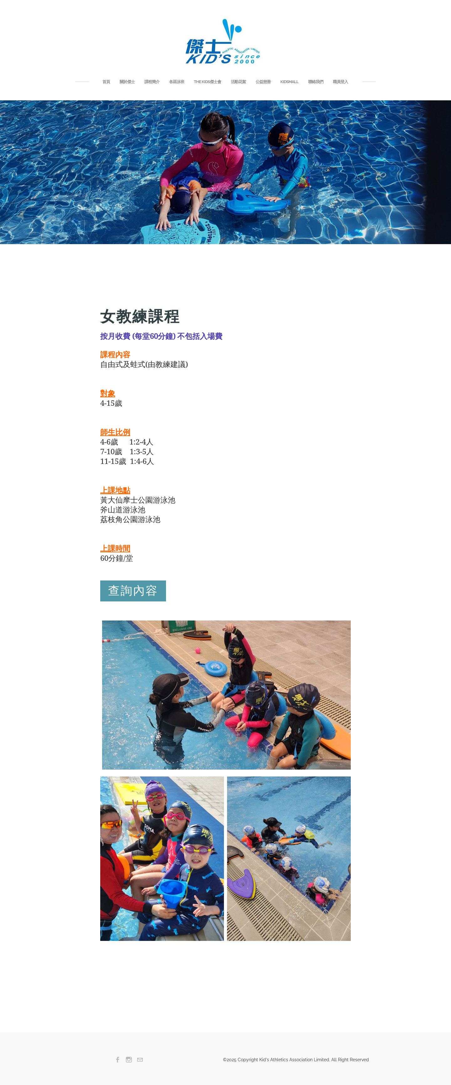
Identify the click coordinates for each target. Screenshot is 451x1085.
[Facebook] (118, 1059)
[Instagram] (129, 1059)
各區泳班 (176, 81)
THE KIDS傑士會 (207, 81)
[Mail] (140, 1059)
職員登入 (340, 81)
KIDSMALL (289, 81)
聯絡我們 (315, 81)
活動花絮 (238, 81)
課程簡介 (151, 81)
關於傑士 (127, 81)
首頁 (106, 81)
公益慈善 (263, 81)
